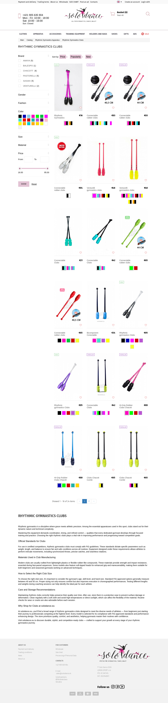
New (88, 57)
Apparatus (39, 34)
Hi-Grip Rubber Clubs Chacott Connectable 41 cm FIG (61, 479)
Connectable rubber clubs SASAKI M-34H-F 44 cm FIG (127, 261)
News (20, 656)
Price (62, 57)
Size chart (59, 652)
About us (54, 2)
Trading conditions (25, 652)
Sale (145, 34)
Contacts (94, 2)
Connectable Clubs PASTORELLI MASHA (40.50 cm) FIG (93, 406)
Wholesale (63, 2)
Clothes (24, 34)
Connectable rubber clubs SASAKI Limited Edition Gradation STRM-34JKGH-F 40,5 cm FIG (62, 189)
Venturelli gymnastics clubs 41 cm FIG (126, 189)
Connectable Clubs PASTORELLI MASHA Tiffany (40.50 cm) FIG (93, 261)
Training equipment (75, 34)
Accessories (55, 34)
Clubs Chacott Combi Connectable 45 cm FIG (93, 479)
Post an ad (84, 2)
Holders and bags (98, 34)
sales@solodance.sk (63, 673)
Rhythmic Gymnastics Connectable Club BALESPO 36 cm (62, 116)
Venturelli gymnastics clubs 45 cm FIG (94, 189)
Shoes (115, 34)
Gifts (126, 34)
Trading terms (43, 2)
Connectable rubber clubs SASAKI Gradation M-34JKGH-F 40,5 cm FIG (95, 116)
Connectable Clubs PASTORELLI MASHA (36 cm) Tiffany (61, 261)
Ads (135, 34)
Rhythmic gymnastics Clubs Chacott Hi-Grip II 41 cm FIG (127, 334)
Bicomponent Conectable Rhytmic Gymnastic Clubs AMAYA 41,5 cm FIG (94, 334)
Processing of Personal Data (66, 656)
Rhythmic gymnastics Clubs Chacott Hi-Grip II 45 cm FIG (62, 406)
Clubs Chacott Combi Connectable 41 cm (126, 479)
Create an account (132, 2)
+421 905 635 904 (33, 15)
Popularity (76, 57)
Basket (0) (122, 12)
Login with (145, 2)
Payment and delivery (27, 2)
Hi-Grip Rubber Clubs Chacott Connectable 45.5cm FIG (126, 406)
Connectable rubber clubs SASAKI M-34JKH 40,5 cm (62, 334)
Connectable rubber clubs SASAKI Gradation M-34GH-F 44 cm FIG (127, 116)
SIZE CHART (74, 2)
